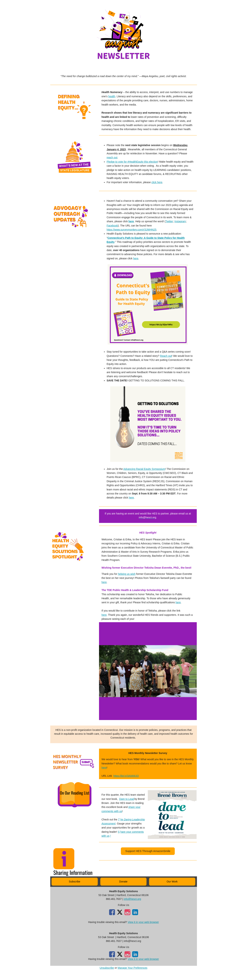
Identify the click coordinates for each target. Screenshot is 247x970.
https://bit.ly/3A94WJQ (126, 775)
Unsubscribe (107, 967)
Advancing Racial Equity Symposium (144, 468)
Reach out (166, 355)
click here (156, 182)
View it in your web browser (143, 922)
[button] (148, 851)
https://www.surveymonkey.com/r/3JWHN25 (131, 229)
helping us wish (127, 573)
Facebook (112, 225)
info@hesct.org (132, 899)
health (111, 96)
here (131, 221)
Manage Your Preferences (132, 967)
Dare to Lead (126, 798)
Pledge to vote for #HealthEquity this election (132, 161)
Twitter (169, 221)
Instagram (180, 221)
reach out (112, 157)
